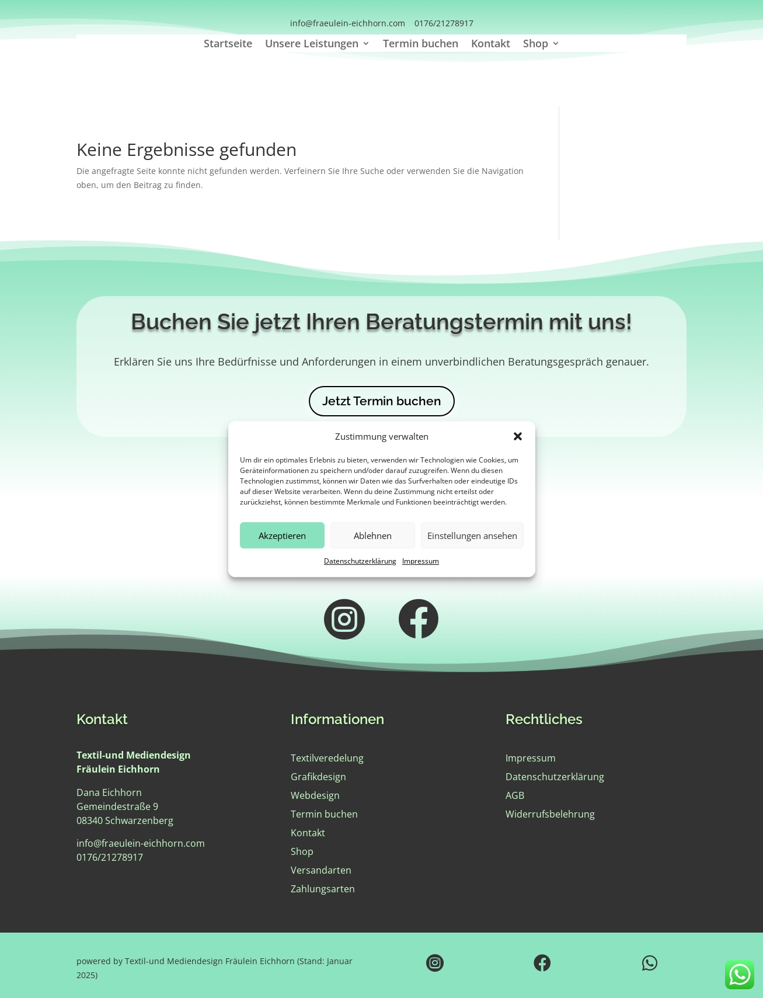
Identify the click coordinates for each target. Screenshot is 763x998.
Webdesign (315, 795)
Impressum (420, 561)
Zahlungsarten (323, 888)
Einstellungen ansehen (472, 535)
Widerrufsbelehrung (550, 814)
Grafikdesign (318, 776)
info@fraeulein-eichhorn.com (347, 23)
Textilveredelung (327, 758)
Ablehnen (373, 535)
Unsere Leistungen (311, 44)
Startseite (228, 44)
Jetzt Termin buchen (381, 401)
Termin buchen (420, 44)
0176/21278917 (443, 23)
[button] (518, 437)
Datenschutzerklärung (360, 561)
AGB (515, 795)
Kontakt (490, 44)
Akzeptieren (282, 535)
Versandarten (321, 870)
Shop (535, 44)
